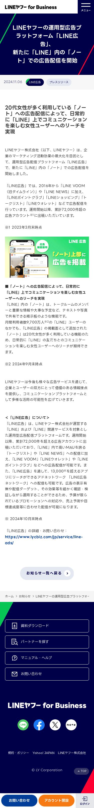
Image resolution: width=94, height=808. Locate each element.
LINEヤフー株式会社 (72, 752)
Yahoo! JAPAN (43, 752)
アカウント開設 (56, 800)
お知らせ (25, 596)
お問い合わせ (19, 800)
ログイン (85, 804)
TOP (83, 771)
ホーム (9, 596)
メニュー (86, 7)
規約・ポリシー (18, 752)
